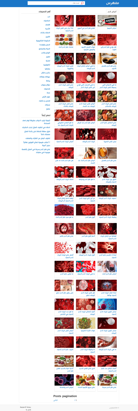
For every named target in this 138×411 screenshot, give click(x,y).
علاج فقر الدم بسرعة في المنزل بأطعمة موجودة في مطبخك (36, 151)
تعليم (48, 56)
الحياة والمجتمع (44, 48)
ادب (48, 16)
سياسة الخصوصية (25, 407)
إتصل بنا (28, 409)
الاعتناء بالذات (45, 32)
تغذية (48, 60)
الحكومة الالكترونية (43, 40)
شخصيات (47, 88)
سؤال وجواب (45, 84)
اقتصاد (47, 24)
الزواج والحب (45, 52)
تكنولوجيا (46, 64)
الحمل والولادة (45, 44)
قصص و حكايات (44, 100)
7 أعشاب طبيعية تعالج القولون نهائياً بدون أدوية (36, 144)
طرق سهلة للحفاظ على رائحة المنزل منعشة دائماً (37, 133)
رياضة (48, 80)
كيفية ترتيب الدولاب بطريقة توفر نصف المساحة (36, 122)
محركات (47, 104)
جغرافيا (47, 68)
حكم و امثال (45, 72)
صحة (48, 92)
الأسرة (47, 28)
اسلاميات (47, 20)
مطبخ (48, 109)
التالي (55, 400)
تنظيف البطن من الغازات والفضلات (37, 138)
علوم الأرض (46, 96)
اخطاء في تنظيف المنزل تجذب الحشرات (36, 127)
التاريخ (48, 36)
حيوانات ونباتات (44, 76)
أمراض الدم (112, 11)
